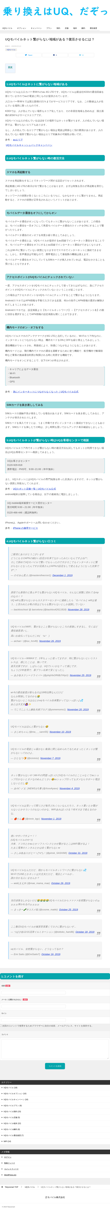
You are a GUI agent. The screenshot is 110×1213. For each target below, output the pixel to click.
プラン (50, 28)
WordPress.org (10, 1175)
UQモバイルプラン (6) (13, 1106)
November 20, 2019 (78, 709)
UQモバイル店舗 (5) (12, 1117)
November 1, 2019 (51, 819)
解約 (87, 28)
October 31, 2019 (77, 853)
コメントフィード (11, 1169)
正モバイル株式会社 (55, 1197)
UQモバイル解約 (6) (12, 1129)
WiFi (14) (7, 1141)
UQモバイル (8, 28)
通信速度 (97, 28)
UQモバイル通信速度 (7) (14, 1135)
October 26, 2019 (60, 883)
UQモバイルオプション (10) (15, 1094)
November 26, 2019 (50, 641)
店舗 (69, 28)
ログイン (7, 1157)
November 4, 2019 (70, 788)
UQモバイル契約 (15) (12, 1111)
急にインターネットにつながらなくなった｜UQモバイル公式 (46, 391)
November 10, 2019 (60, 732)
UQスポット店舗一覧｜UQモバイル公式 (34, 489)
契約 (60, 28)
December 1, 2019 (63, 575)
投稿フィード (9, 1163)
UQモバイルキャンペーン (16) (16, 1100)
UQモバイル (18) (10, 1088)
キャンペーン (37, 28)
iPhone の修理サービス (25, 528)
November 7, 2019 (50, 758)
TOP (11, 1187)
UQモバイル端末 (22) (12, 1123)
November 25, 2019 (80, 675)
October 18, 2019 (85, 932)
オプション (22, 28)
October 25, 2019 (68, 909)
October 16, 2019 (51, 954)
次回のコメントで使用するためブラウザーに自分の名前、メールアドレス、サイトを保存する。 (48, 1026)
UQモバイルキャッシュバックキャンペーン (29, 145)
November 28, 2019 (78, 609)
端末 (78, 28)
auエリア (18, 139)
